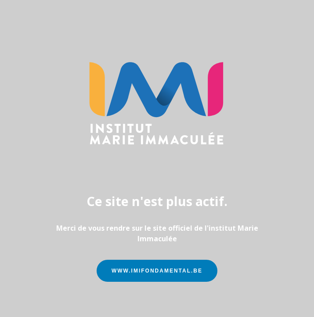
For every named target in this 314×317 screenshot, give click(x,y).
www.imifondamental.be (157, 271)
